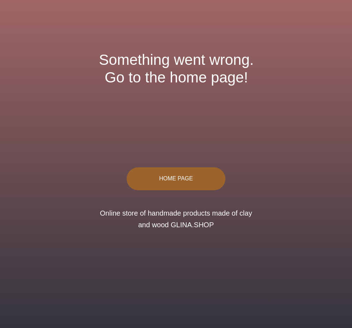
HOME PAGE (176, 178)
